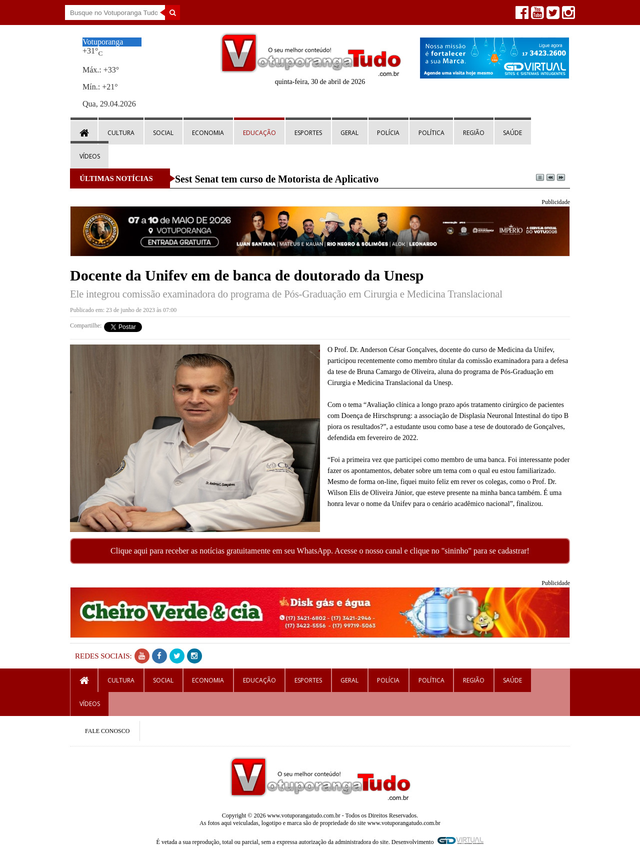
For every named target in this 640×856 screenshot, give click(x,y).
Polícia (388, 132)
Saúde (512, 132)
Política (431, 132)
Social (163, 132)
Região (473, 132)
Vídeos (90, 156)
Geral (349, 132)
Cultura (121, 132)
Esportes (308, 132)
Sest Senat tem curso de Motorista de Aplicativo (276, 179)
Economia (208, 132)
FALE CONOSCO (107, 731)
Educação (259, 132)
